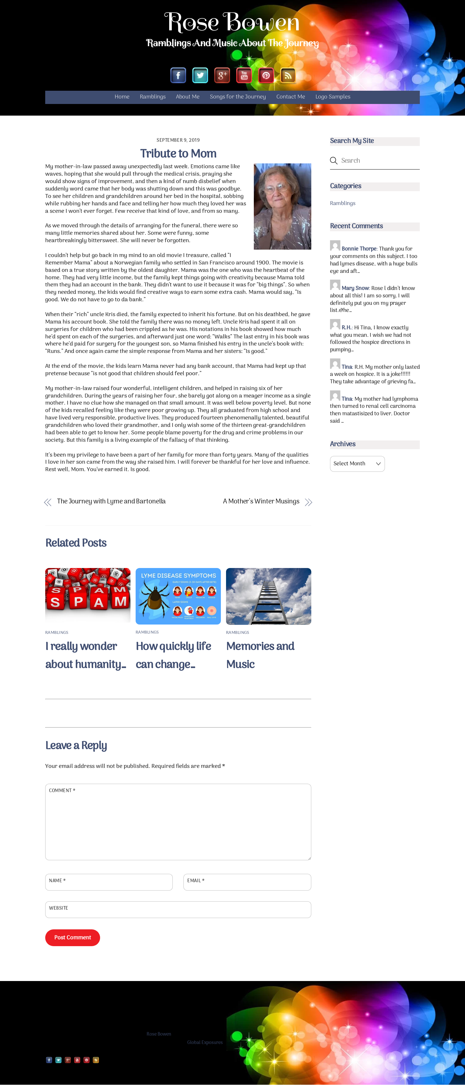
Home (122, 97)
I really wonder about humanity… (86, 657)
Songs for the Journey (238, 97)
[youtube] (244, 76)
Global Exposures (205, 1043)
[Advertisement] (178, 712)
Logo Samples (332, 97)
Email (195, 881)
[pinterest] (266, 76)
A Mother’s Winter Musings (261, 502)
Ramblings (153, 97)
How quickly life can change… (173, 657)
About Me (188, 97)
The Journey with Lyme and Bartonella (111, 502)
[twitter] (200, 76)
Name (57, 881)
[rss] (288, 76)
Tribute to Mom (178, 155)
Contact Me (290, 97)
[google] (222, 76)
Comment (62, 791)
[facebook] (178, 76)
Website (58, 909)
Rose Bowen (159, 1035)
